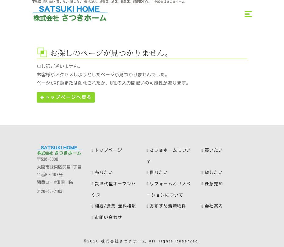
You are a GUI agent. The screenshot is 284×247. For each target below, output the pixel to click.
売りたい (104, 172)
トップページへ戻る (66, 97)
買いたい (214, 150)
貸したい (214, 172)
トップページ (108, 150)
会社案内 (214, 206)
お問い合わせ (108, 217)
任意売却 (214, 184)
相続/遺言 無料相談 (115, 206)
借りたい (159, 172)
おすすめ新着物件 (168, 206)
